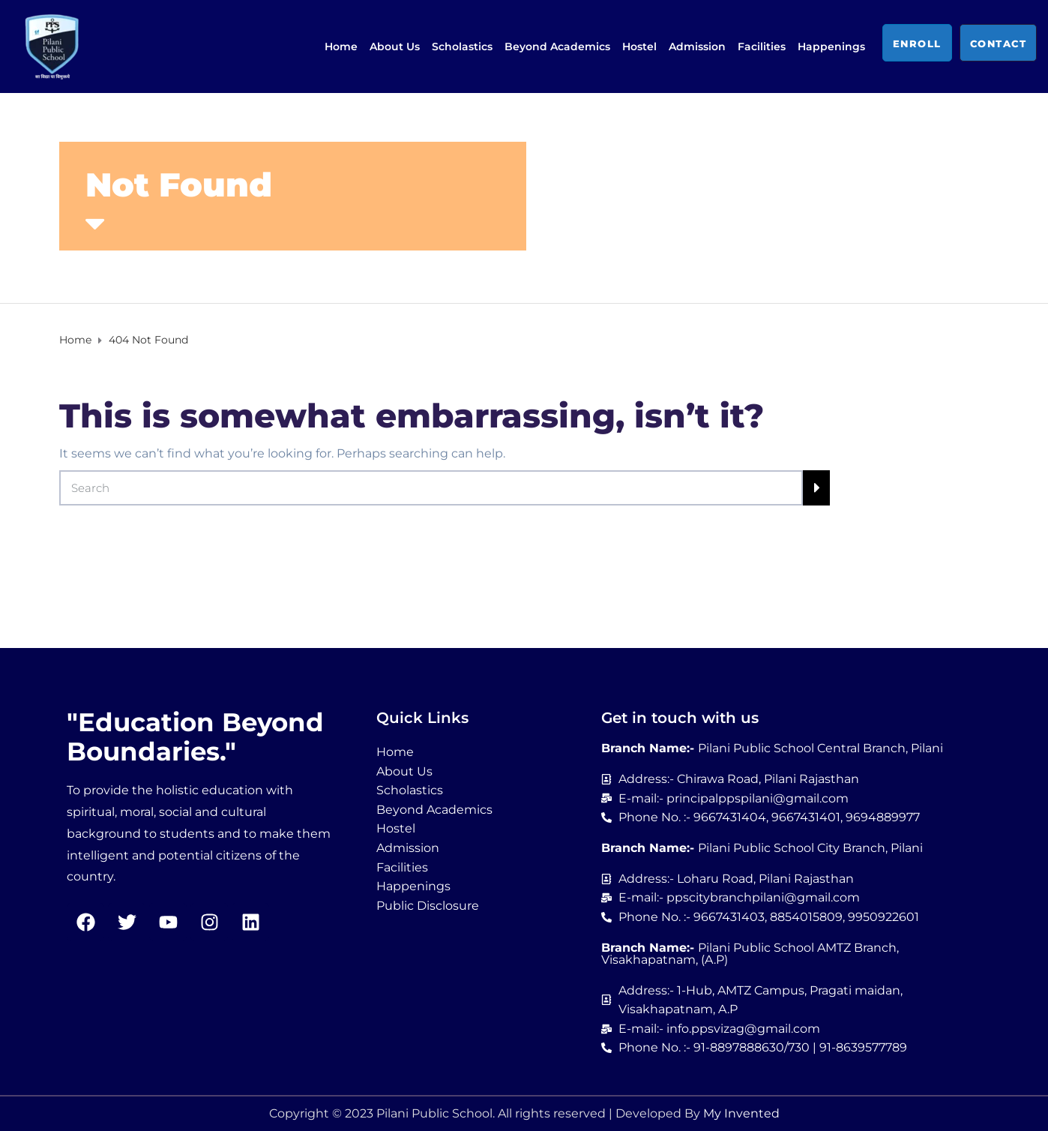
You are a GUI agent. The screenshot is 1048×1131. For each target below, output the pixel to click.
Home (341, 46)
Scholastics (462, 46)
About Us (395, 46)
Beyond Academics (557, 46)
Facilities (762, 46)
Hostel (639, 46)
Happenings (831, 46)
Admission (697, 46)
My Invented (741, 1113)
